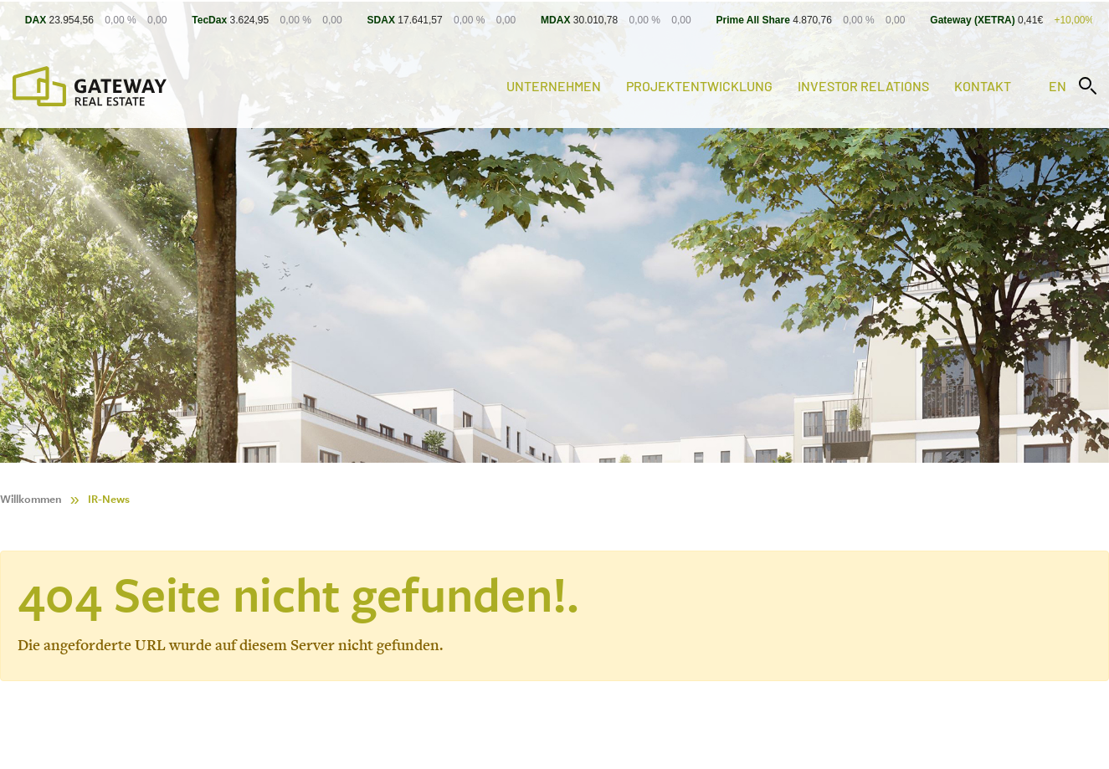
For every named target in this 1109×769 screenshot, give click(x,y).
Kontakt (982, 86)
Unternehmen (553, 86)
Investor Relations (863, 86)
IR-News (109, 499)
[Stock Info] (554, 20)
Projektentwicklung (699, 86)
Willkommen (31, 499)
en (1057, 86)
